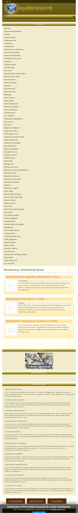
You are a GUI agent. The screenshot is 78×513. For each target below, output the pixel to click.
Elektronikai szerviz (10, 92)
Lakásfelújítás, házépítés (11, 182)
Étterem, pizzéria (9, 98)
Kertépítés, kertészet (10, 155)
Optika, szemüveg (9, 203)
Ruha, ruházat (8, 212)
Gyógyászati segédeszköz (12, 128)
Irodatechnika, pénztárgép (12, 143)
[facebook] (4, 1)
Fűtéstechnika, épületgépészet (13, 119)
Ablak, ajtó (7, 28)
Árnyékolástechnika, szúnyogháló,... (16, 443)
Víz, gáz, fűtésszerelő (10, 260)
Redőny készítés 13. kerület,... (14, 389)
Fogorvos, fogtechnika (11, 104)
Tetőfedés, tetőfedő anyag (12, 236)
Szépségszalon (8, 227)
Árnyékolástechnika (10, 40)
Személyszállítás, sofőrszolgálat (14, 224)
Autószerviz (7, 61)
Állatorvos (7, 34)
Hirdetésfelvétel (15, 501)
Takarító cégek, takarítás (11, 230)
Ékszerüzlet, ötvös (9, 89)
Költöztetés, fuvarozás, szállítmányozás (16, 170)
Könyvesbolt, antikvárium (12, 176)
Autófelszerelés (9, 46)
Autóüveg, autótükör (10, 64)
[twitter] (7, 1)
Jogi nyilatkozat (36, 501)
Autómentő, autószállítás (11, 52)
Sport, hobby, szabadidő (11, 215)
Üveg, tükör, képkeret (10, 248)
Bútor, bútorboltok (9, 79)
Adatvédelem (56, 501)
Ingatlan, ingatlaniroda (11, 140)
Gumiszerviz (8, 125)
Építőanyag (7, 95)
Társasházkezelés (9, 233)
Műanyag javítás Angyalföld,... (14, 454)
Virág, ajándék (8, 257)
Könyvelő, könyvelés (10, 173)
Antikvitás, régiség (9, 37)
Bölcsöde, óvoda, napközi (12, 76)
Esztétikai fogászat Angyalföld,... (15, 475)
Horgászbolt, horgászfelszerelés (14, 137)
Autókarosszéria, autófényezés (13, 49)
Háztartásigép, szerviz (11, 134)
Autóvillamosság (9, 67)
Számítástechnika (9, 221)
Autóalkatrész (8, 43)
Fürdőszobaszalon (9, 113)
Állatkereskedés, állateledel (12, 31)
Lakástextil (7, 185)
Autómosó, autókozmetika (12, 55)
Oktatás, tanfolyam (10, 200)
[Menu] (73, 17)
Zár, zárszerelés (9, 263)
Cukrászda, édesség (10, 83)
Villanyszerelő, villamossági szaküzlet (15, 254)
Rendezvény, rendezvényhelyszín (14, 209)
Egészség (7, 86)
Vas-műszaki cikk (9, 251)
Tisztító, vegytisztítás (10, 239)
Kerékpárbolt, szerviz (10, 152)
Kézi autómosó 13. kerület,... (14, 486)
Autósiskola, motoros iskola (12, 58)
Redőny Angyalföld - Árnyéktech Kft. (16, 421)
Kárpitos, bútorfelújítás (11, 149)
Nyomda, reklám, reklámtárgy (13, 197)
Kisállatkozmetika (9, 158)
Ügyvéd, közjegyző (10, 242)
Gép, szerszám (8, 122)
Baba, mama (8, 70)
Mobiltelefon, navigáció (11, 188)
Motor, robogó (8, 191)
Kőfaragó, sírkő (8, 164)
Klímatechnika (8, 161)
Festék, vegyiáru (9, 101)
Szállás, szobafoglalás (11, 218)
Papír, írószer (8, 206)
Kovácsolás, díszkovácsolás (12, 179)
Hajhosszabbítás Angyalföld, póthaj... (16, 464)
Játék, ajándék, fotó (10, 146)
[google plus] (10, 1)
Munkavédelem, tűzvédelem (13, 194)
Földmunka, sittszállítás (11, 107)
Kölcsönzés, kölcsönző (11, 167)
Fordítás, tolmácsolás (10, 110)
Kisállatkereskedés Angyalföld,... (15, 400)
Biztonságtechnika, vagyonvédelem (15, 73)
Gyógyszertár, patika (10, 131)
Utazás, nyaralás (9, 245)
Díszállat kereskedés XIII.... (13, 432)
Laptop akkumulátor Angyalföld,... (15, 410)
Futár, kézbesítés (9, 116)
